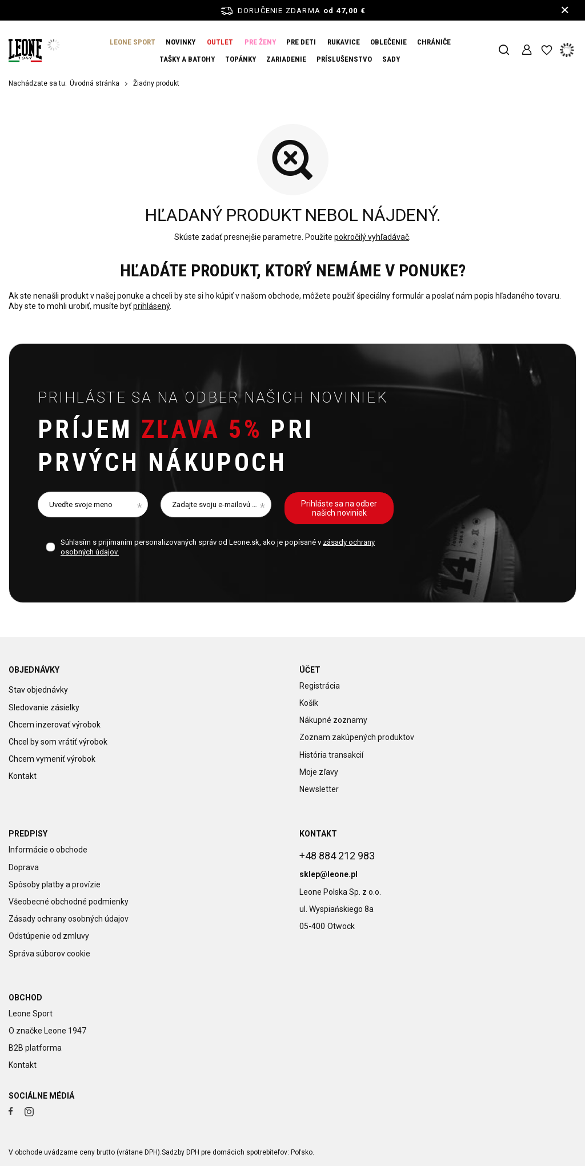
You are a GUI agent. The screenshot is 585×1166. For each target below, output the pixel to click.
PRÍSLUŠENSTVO (344, 59)
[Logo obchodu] (25, 50)
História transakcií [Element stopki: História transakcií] (331, 754)
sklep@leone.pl (328, 870)
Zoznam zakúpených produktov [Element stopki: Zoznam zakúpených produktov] (356, 737)
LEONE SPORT (132, 42)
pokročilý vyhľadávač (371, 237)
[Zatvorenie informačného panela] (565, 10)
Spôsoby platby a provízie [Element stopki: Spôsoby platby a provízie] (55, 884)
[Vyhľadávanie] (504, 50)
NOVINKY (180, 42)
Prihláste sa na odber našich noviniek (213, 397)
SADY (391, 59)
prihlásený (151, 306)
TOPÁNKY (240, 59)
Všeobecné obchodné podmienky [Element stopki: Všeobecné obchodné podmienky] (69, 901)
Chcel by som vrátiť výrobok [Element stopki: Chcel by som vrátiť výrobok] (58, 737)
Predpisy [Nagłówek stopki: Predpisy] (28, 833)
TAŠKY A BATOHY (187, 59)
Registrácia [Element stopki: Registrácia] (319, 685)
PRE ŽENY (260, 42)
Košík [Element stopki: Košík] (308, 702)
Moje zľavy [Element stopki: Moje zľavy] (318, 772)
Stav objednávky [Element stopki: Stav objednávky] (38, 685)
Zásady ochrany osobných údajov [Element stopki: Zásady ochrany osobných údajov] (69, 918)
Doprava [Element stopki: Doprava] (24, 867)
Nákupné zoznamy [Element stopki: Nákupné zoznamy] (333, 720)
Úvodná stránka (94, 83)
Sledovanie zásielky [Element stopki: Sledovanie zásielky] (44, 702)
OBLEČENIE (388, 42)
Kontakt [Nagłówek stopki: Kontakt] (318, 833)
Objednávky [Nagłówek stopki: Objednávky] (34, 669)
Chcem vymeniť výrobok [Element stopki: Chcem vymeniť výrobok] (52, 754)
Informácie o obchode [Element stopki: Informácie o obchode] (48, 849)
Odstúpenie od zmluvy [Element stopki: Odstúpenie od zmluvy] (49, 935)
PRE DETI (301, 42)
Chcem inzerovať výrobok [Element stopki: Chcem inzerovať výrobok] (55, 720)
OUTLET (220, 42)
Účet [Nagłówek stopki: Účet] (309, 669)
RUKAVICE (343, 42)
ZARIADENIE (286, 59)
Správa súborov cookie (49, 953)
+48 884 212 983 (337, 851)
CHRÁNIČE (434, 42)
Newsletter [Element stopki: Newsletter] (319, 789)
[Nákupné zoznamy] (546, 50)
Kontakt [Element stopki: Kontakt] (23, 772)
